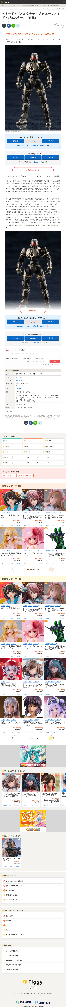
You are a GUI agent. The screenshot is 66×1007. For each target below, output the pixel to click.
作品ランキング (9, 875)
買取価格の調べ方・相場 (13, 965)
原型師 (47, 452)
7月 (59, 457)
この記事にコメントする (33, 170)
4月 (28, 457)
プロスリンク (24, 385)
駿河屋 (51, 157)
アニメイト (13, 475)
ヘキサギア (17, 5)
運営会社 (33, 993)
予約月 (5, 457)
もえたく (36, 162)
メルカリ (15, 157)
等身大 (36, 719)
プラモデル (6, 21)
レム (7, 925)
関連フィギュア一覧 (33, 569)
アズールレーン (10, 890)
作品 (26, 446)
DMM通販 (51, 141)
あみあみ (15, 141)
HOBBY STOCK (28, 475)
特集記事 (6, 945)
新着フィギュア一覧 (11, 579)
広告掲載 (26, 993)
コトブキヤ (19, 377)
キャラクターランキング (12, 910)
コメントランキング (11, 836)
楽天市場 (35, 145)
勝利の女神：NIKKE (12, 895)
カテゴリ (47, 441)
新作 (5, 441)
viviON (42, 145)
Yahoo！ (27, 145)
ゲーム (30, 512)
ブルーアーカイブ (11, 900)
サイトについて (18, 993)
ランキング (27, 441)
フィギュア (9, 5)
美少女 (3, 512)
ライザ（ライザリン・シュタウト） (17, 935)
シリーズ (6, 446)
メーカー (6, 452)
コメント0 (61, 24)
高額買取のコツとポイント (14, 960)
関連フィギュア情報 (11, 486)
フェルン (8, 930)
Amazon (20, 145)
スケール (36, 512)
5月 (38, 457)
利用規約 (49, 993)
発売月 (5, 463)
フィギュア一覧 (33, 738)
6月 (48, 457)
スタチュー (53, 550)
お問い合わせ (41, 993)
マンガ (30, 550)
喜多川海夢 (9, 916)
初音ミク (8, 921)
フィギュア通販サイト (13, 951)
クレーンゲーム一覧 (12, 969)
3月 (18, 457)
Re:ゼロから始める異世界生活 (15, 881)
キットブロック (20, 380)
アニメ (8, 512)
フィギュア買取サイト (13, 956)
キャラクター (48, 446)
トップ (3, 5)
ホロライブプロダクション (14, 886)
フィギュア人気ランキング (13, 771)
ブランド (27, 452)
